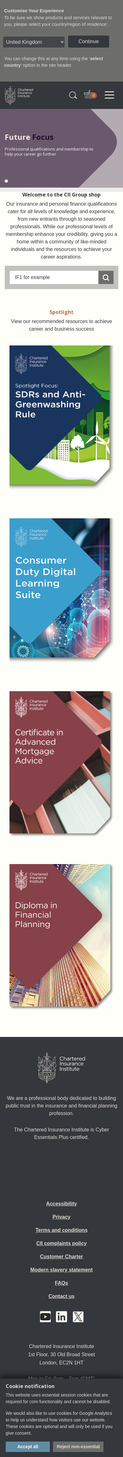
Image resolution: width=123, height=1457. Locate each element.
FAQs (61, 1283)
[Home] (61, 1068)
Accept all (27, 1446)
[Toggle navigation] (109, 95)
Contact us (62, 1296)
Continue (89, 41)
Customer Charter (61, 1256)
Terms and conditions (61, 1230)
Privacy (62, 1217)
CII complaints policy (61, 1243)
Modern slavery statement (61, 1269)
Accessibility (61, 1203)
